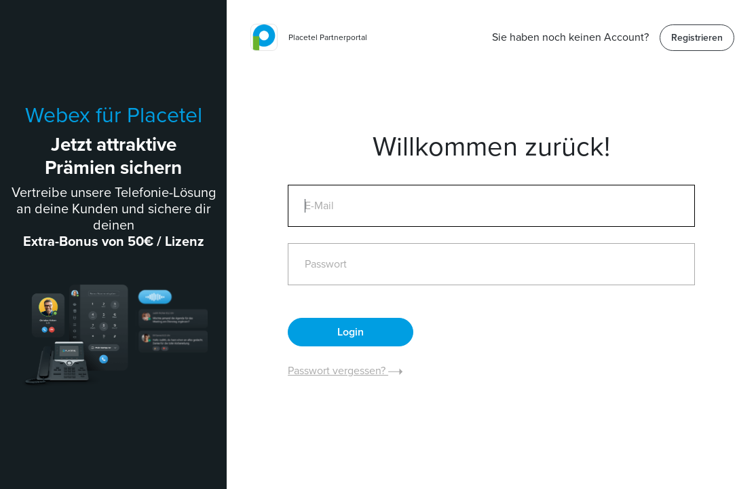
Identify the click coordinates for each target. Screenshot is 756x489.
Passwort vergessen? (345, 371)
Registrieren (697, 37)
